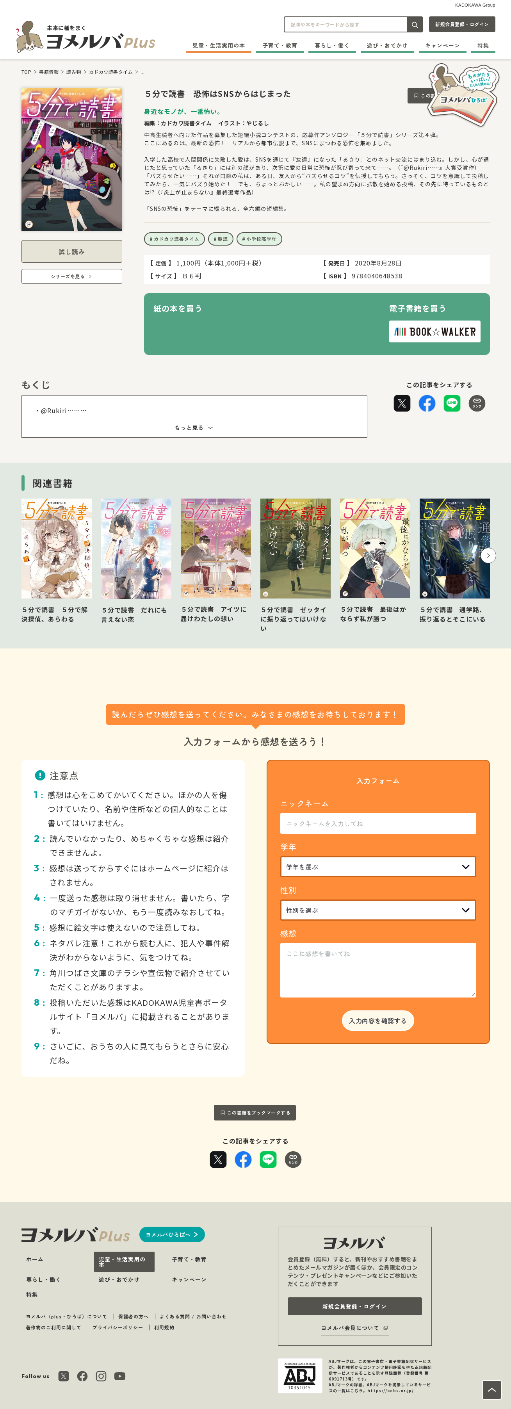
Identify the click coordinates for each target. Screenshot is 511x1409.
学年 (288, 846)
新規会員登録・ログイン (462, 24)
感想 (288, 933)
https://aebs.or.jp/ (390, 1390)
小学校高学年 (261, 238)
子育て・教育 (279, 45)
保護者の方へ (133, 1316)
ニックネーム (304, 803)
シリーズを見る (68, 276)
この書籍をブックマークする (259, 1112)
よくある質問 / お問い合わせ (193, 1316)
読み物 (73, 71)
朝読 (223, 238)
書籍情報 (49, 71)
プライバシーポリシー (118, 1327)
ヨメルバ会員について (350, 1328)
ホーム (35, 1259)
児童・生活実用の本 (218, 45)
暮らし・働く (332, 45)
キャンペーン (442, 45)
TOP (26, 71)
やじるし (257, 123)
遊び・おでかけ (387, 45)
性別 (288, 890)
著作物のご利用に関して (54, 1327)
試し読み (72, 251)
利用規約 (164, 1327)
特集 (483, 45)
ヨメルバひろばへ (168, 1234)
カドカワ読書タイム (111, 71)
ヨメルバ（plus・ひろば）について (66, 1316)
